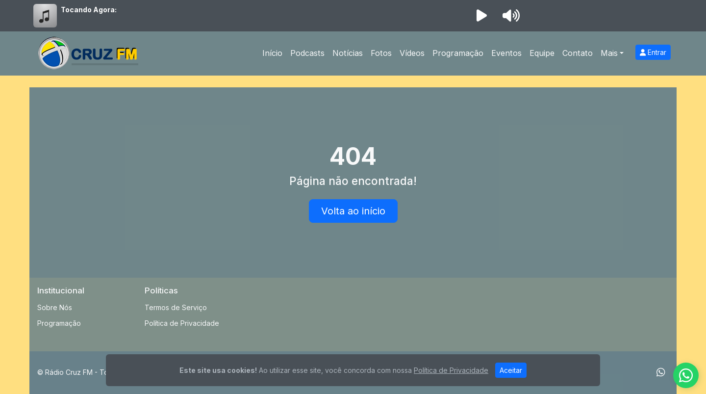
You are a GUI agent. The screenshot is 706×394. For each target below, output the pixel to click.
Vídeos (412, 53)
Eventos (506, 53)
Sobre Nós (54, 307)
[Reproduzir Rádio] (481, 15)
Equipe (542, 53)
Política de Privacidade (182, 323)
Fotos (381, 53)
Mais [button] (609, 53)
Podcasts (307, 53)
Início (272, 53)
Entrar (653, 52)
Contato (577, 53)
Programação (457, 53)
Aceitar (511, 370)
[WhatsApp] (660, 372)
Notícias (347, 53)
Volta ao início (353, 211)
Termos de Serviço (176, 307)
